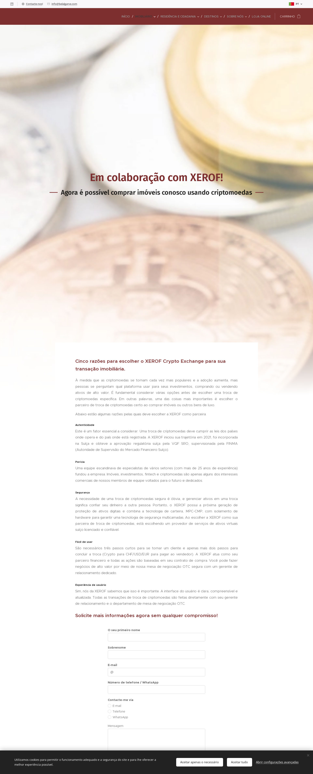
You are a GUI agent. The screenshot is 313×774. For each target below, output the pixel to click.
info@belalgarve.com (64, 4)
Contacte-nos (34, 4)
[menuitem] (127, 16)
